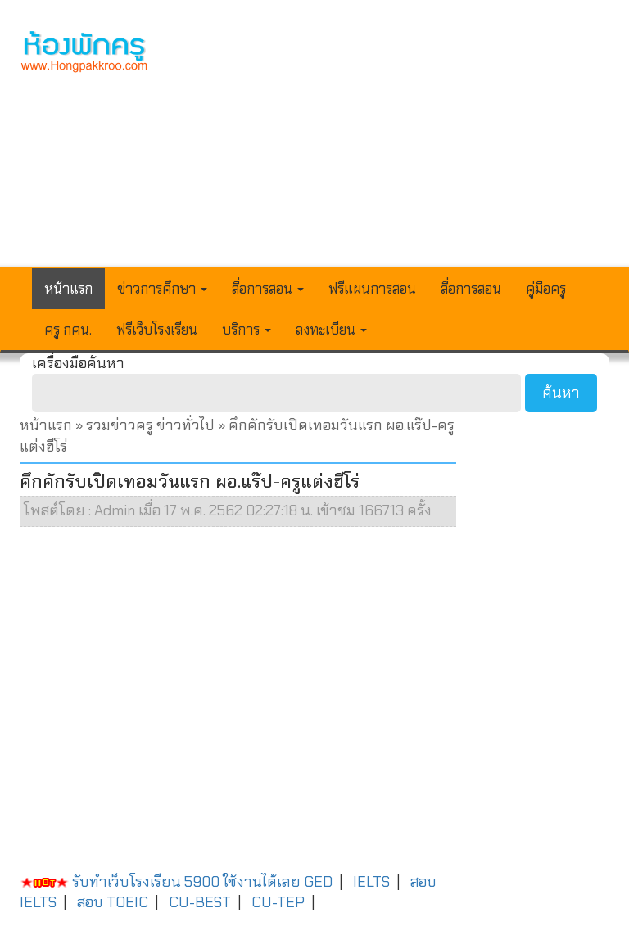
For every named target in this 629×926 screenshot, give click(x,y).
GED (318, 882)
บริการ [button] (246, 330)
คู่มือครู (546, 289)
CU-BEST (200, 902)
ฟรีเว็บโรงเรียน (156, 330)
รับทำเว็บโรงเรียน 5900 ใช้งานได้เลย (160, 882)
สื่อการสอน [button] (268, 289)
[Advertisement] (392, 143)
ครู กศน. (68, 330)
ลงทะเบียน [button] (331, 330)
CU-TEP (278, 902)
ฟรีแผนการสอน (372, 289)
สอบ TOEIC (112, 902)
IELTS (371, 882)
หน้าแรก (68, 289)
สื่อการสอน (471, 289)
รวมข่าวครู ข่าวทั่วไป (150, 425)
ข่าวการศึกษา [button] (162, 289)
